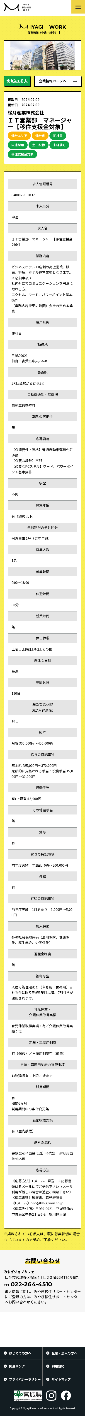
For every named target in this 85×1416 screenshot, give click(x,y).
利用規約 (58, 1366)
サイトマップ (61, 1379)
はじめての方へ (20, 1353)
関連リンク (17, 1366)
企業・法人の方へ (64, 1353)
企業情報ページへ (52, 81)
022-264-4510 (31, 1284)
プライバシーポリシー (25, 1379)
